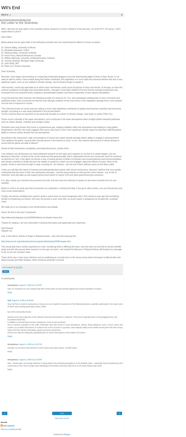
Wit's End (10, 7)
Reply (9, 292)
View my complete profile (11, 429)
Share (6, 271)
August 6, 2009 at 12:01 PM (30, 344)
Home (62, 413)
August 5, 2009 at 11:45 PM (30, 285)
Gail (9, 300)
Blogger (67, 434)
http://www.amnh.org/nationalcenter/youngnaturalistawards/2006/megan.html (36, 241)
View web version (62, 418)
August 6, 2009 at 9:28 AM (22, 300)
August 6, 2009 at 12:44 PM (30, 360)
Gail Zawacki (8, 426)
